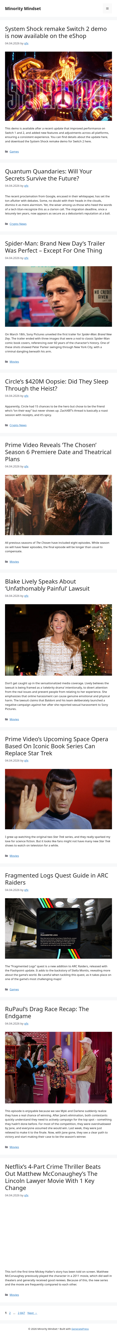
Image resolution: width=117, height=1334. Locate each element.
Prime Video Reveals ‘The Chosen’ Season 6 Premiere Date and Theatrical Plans (58, 452)
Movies (14, 362)
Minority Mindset (23, 8)
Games (14, 151)
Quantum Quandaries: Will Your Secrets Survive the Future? (48, 174)
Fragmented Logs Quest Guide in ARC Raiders (56, 878)
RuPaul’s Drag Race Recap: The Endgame (47, 1012)
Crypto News (18, 224)
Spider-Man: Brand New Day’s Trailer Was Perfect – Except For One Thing (55, 246)
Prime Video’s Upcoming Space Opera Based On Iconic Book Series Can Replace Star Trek (56, 746)
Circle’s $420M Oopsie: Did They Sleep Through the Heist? (56, 384)
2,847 (21, 1313)
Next (32, 1313)
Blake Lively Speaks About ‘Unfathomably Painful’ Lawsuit (47, 584)
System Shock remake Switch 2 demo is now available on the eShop (56, 32)
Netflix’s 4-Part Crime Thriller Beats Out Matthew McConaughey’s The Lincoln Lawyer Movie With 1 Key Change (53, 1177)
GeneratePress (80, 1328)
